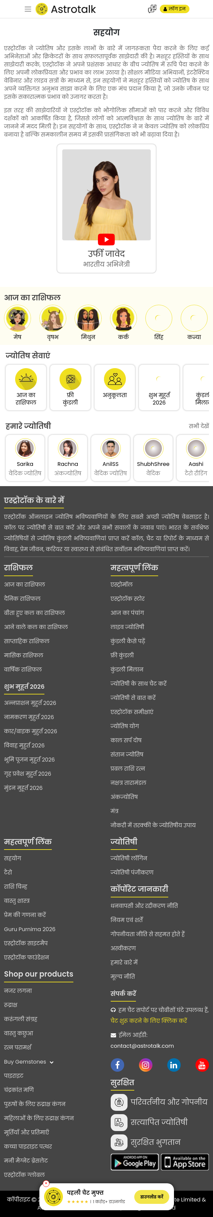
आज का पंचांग (127, 613)
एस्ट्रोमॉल (122, 585)
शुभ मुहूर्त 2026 (24, 686)
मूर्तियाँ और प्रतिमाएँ (26, 1132)
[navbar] (28, 9)
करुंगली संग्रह (20, 1019)
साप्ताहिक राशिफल (26, 641)
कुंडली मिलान (127, 670)
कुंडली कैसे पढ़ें (128, 641)
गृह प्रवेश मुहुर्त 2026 (27, 774)
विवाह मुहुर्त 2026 (24, 745)
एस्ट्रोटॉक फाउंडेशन (26, 957)
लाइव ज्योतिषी (127, 627)
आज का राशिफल (24, 585)
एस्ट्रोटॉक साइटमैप (26, 943)
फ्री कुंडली (122, 655)
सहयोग (12, 858)
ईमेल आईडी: (160, 1041)
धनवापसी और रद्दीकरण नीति (144, 906)
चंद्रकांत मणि (19, 1090)
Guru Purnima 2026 (30, 929)
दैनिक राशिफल (22, 599)
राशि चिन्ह (15, 887)
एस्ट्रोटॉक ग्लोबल (24, 1175)
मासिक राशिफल (23, 655)
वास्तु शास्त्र (17, 901)
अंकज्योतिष (124, 797)
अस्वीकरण (123, 948)
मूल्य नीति (123, 977)
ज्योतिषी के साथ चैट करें (139, 684)
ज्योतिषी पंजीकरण (132, 873)
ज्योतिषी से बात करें (133, 698)
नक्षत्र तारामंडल (128, 783)
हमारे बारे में (124, 963)
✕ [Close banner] (46, 1183)
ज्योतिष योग (125, 726)
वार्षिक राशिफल (23, 670)
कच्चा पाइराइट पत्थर (28, 1147)
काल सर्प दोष (126, 740)
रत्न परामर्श (17, 1047)
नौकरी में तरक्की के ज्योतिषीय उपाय (153, 825)
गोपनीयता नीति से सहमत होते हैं (148, 934)
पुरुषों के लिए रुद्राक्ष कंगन (35, 1104)
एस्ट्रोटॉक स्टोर (128, 599)
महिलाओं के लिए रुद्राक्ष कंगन (39, 1118)
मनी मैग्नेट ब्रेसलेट (26, 1161)
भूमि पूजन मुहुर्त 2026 (29, 760)
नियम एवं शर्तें (127, 920)
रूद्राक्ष (10, 1005)
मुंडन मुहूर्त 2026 (23, 788)
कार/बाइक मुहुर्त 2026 (30, 731)
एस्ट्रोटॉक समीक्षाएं (132, 712)
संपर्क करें (123, 993)
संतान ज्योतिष (127, 755)
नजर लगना (18, 991)
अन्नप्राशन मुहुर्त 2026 (30, 703)
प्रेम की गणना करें (25, 915)
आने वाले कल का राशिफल (36, 627)
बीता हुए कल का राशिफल (34, 613)
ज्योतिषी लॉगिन (129, 858)
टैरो (8, 873)
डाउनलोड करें (151, 1196)
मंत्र (115, 811)
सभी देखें (199, 426)
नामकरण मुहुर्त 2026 (29, 717)
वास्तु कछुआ (18, 1033)
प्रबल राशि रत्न (128, 769)
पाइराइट (13, 1076)
